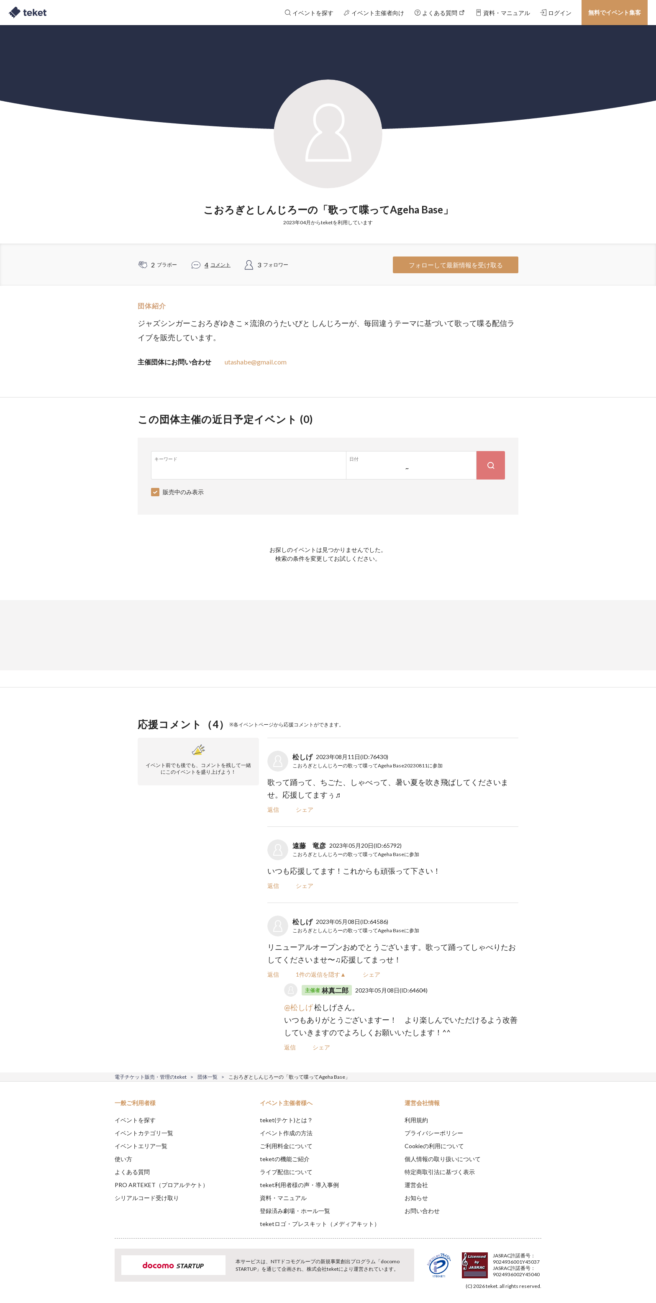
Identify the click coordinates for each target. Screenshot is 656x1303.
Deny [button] (494, 1261)
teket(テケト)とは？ (286, 1119)
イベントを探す (135, 1119)
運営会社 (416, 1184)
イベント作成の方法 (286, 1132)
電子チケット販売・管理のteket (151, 1077)
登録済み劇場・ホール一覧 (295, 1210)
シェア (304, 809)
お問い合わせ (422, 1210)
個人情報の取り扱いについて (443, 1158)
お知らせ (416, 1197)
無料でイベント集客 (614, 12)
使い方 (123, 1158)
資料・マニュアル (283, 1197)
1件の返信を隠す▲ (321, 974)
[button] (101, 1272)
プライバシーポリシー (434, 1132)
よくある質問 (132, 1171)
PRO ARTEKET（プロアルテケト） (161, 1184)
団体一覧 (207, 1077)
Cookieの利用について (434, 1145)
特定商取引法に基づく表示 (440, 1171)
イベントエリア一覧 (141, 1145)
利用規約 (416, 1119)
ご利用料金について (286, 1145)
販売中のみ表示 (183, 491)
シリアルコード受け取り (147, 1197)
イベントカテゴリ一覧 (144, 1132)
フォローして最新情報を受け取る (456, 265)
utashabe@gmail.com (256, 362)
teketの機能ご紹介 (285, 1158)
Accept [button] (536, 1261)
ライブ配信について (286, 1171)
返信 (273, 809)
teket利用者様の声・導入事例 (299, 1184)
